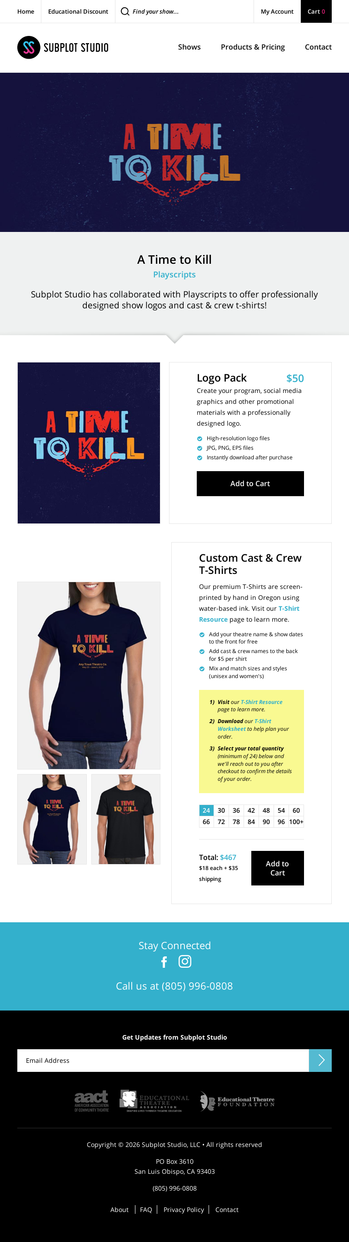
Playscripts (174, 274)
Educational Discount (78, 11)
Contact (227, 1209)
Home (25, 11)
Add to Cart (250, 483)
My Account (277, 11)
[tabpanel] (89, 675)
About (119, 1209)
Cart (316, 11)
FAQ (146, 1209)
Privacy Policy (184, 1209)
